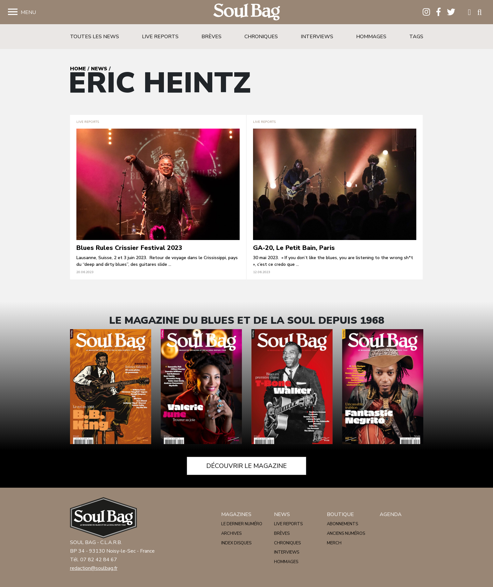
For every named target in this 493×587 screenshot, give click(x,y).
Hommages (371, 36)
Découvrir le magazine (246, 466)
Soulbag (246, 12)
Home (78, 68)
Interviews (317, 36)
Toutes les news (94, 36)
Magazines (236, 514)
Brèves (211, 36)
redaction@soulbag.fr (93, 568)
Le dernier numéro (241, 524)
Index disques (236, 543)
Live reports (160, 36)
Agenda (391, 514)
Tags (416, 36)
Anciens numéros (346, 533)
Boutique (340, 514)
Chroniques (261, 36)
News (99, 68)
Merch (334, 543)
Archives (231, 533)
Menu (28, 12)
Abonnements (342, 524)
